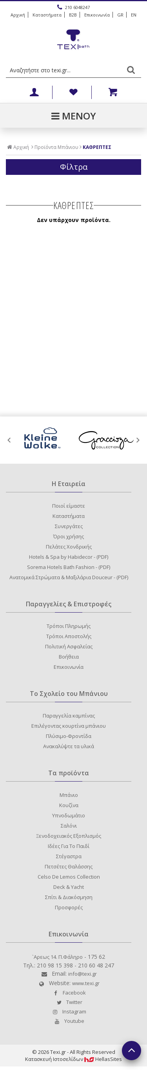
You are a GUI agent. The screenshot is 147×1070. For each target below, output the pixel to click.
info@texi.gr (82, 973)
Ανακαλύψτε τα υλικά (68, 746)
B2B (73, 15)
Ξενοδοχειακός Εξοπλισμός (68, 835)
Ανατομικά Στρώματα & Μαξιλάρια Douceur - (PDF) (68, 577)
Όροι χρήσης (68, 536)
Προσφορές (69, 907)
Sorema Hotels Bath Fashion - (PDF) (68, 567)
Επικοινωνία (97, 15)
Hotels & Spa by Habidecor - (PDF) (68, 556)
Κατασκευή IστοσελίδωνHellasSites (73, 1059)
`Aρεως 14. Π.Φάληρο (57, 956)
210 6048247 (73, 7)
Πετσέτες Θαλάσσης (69, 866)
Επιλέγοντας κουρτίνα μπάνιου (68, 725)
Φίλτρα (73, 167)
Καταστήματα (47, 15)
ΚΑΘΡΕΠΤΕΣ (97, 147)
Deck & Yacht (68, 886)
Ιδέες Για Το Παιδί (68, 846)
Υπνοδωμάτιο (68, 815)
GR (120, 15)
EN (133, 15)
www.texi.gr (86, 983)
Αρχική (18, 15)
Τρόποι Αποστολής (68, 636)
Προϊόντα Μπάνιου (56, 147)
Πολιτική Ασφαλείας (69, 646)
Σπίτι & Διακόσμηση (69, 897)
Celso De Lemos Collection (69, 876)
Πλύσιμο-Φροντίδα (68, 736)
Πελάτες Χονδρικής (69, 546)
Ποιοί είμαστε (68, 505)
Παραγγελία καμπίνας (69, 715)
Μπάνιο (69, 794)
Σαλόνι (69, 825)
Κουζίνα (68, 805)
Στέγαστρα (69, 856)
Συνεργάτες (69, 526)
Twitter (68, 1002)
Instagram (68, 1011)
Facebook (68, 992)
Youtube (68, 1020)
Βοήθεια (69, 656)
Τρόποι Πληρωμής (69, 626)
